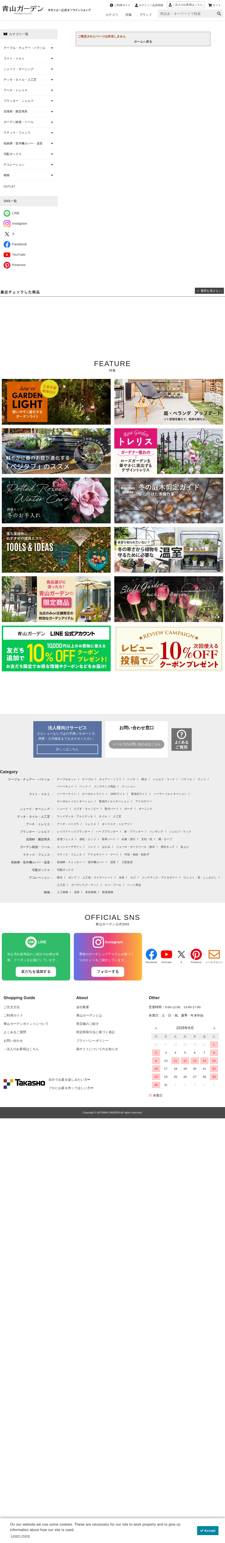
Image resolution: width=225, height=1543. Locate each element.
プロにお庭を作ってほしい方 (71, 1088)
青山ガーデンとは (89, 1015)
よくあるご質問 (15, 1032)
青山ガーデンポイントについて (26, 1024)
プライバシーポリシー (92, 1040)
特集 (129, 14)
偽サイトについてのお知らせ (97, 1049)
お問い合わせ (13, 1040)
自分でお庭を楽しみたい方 (69, 1079)
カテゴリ (112, 14)
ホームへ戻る (143, 41)
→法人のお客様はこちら (21, 1049)
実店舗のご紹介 (87, 1024)
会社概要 (82, 1007)
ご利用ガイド (13, 1015)
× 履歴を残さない (209, 290)
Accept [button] (208, 1530)
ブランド (145, 14)
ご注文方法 (12, 1007)
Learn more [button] (20, 1536)
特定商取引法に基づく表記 (95, 1032)
